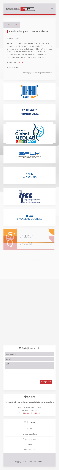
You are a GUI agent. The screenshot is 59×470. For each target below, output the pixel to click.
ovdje (21, 62)
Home (29, 429)
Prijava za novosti (29, 439)
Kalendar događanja (29, 434)
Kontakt (29, 444)
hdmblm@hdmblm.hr (32, 413)
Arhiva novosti (29, 450)
